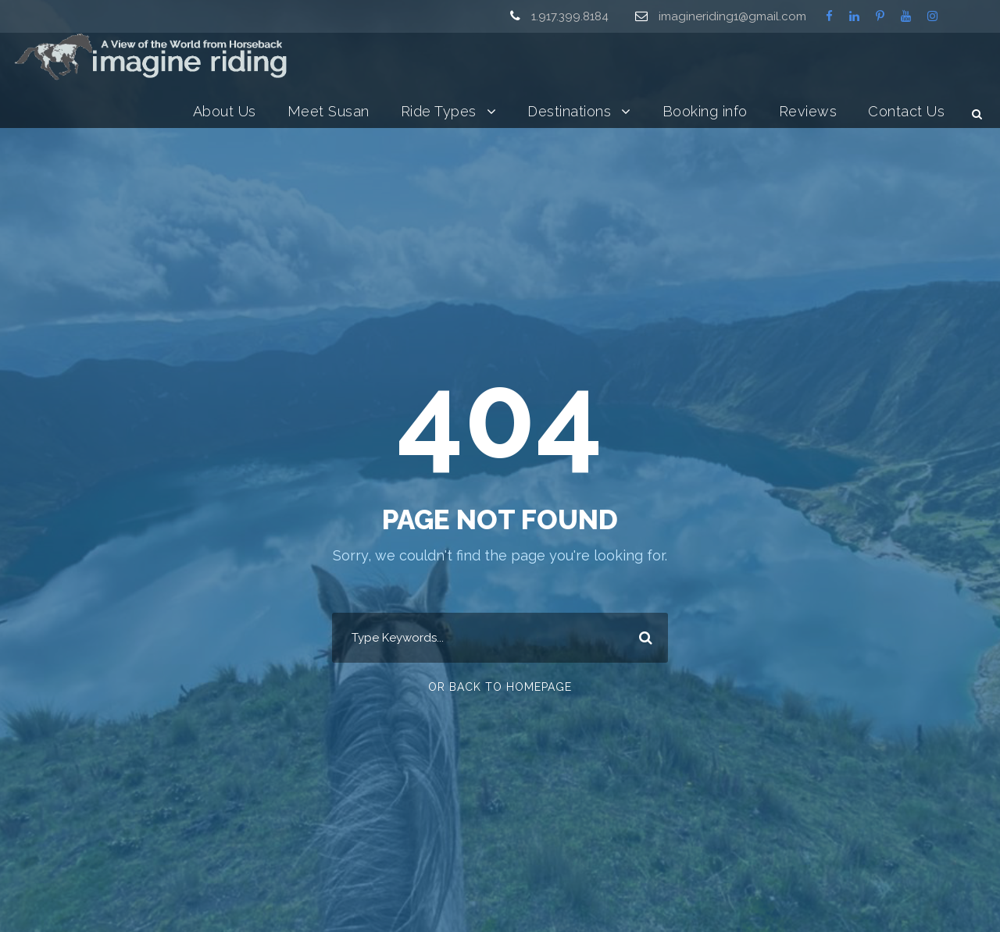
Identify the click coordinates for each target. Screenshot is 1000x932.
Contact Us (906, 111)
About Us (224, 111)
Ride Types (439, 111)
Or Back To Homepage (500, 687)
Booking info (705, 111)
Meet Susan (329, 111)
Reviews (808, 111)
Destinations (569, 111)
